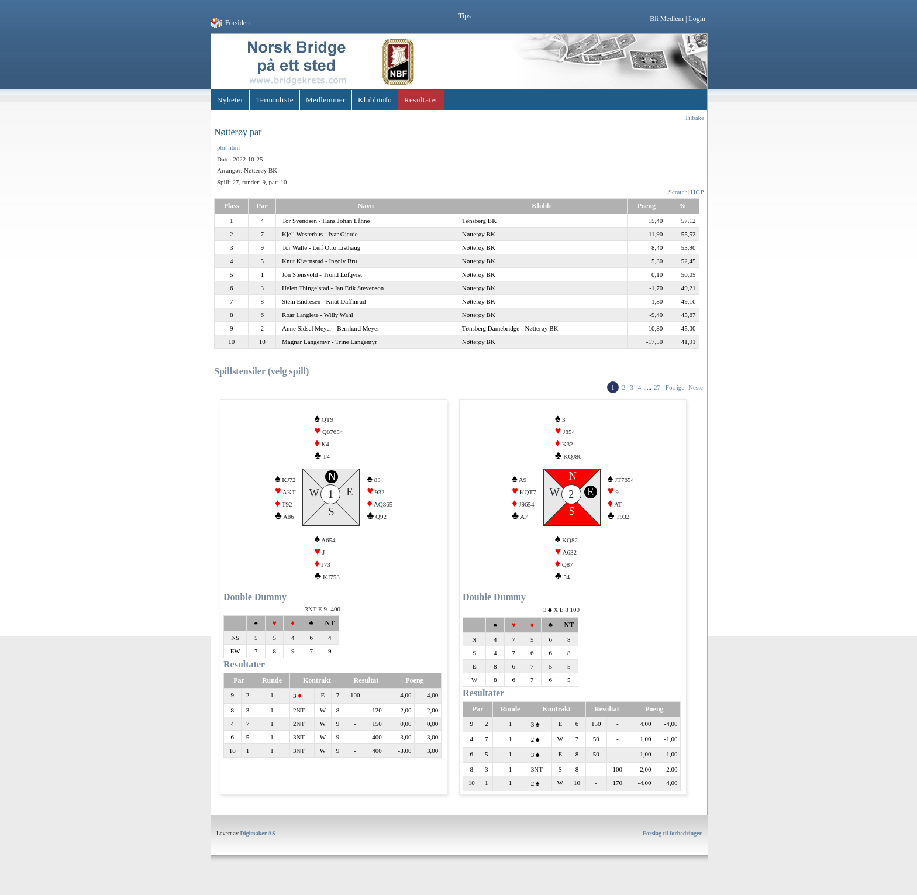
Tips (464, 16)
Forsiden (237, 23)
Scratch (678, 191)
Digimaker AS (257, 842)
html (234, 147)
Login (696, 19)
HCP (697, 191)
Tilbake (694, 117)
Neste (695, 387)
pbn (222, 147)
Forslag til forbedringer (672, 842)
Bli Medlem (667, 19)
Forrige (675, 387)
